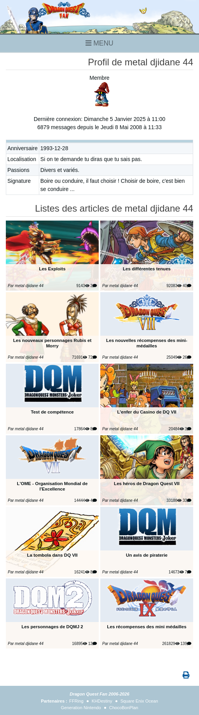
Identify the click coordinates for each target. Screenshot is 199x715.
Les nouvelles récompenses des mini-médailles (146, 343)
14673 (176, 572)
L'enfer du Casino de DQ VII (146, 411)
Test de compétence (52, 411)
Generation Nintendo (81, 707)
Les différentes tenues (147, 268)
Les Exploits (52, 268)
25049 (174, 357)
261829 (170, 643)
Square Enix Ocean (139, 701)
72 (92, 357)
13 (92, 643)
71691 (79, 357)
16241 (81, 572)
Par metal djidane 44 (26, 286)
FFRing (76, 701)
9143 (82, 286)
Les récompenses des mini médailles (146, 626)
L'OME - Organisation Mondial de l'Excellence (52, 486)
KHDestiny (102, 701)
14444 (81, 500)
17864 (81, 429)
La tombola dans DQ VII (52, 554)
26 (187, 357)
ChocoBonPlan (123, 707)
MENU (99, 43)
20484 (176, 429)
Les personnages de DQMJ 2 (52, 626)
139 (185, 643)
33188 (174, 500)
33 (187, 500)
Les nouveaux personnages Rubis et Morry (52, 343)
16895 (79, 643)
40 (187, 286)
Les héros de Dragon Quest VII (147, 483)
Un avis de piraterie (147, 554)
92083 (174, 286)
